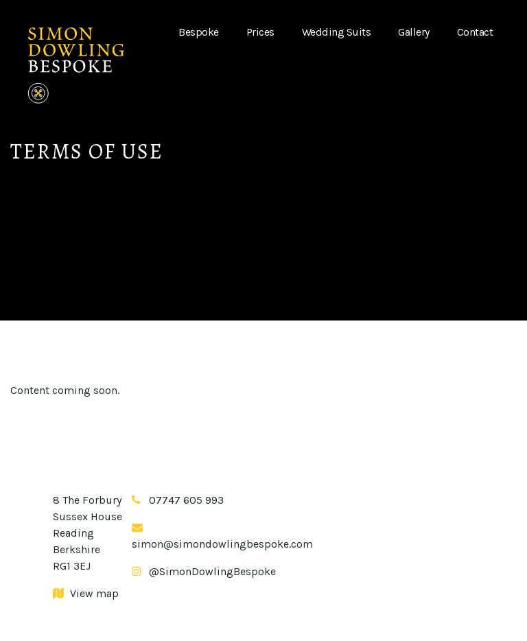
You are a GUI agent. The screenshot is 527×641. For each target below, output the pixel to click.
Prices (260, 31)
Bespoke (198, 31)
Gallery (414, 31)
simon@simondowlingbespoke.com (222, 543)
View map (86, 593)
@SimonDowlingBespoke (212, 571)
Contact (475, 31)
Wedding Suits (336, 31)
